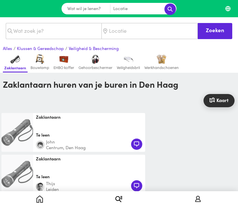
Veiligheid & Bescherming (94, 48)
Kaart (219, 100)
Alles (7, 48)
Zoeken (215, 30)
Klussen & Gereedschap (40, 48)
